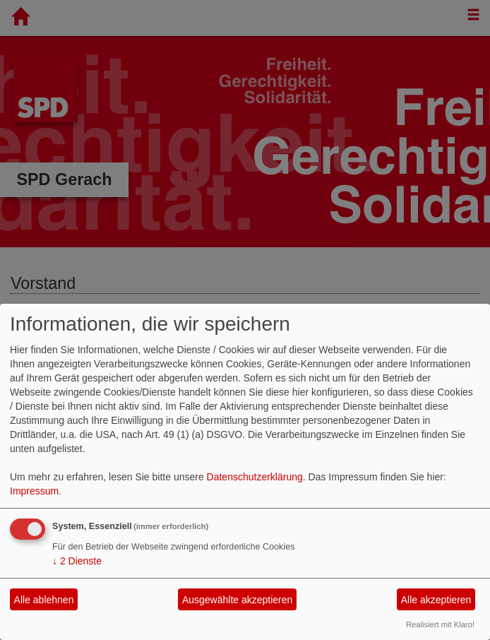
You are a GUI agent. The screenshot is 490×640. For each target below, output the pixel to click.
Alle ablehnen (44, 599)
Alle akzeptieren (436, 599)
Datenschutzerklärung (255, 476)
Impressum (34, 491)
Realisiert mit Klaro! (440, 624)
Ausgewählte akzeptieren (237, 599)
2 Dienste (77, 561)
